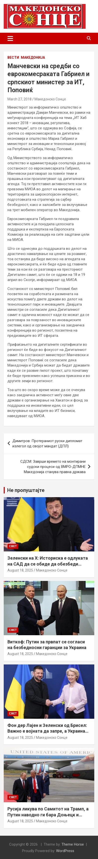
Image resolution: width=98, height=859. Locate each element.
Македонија (33, 57)
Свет (13, 546)
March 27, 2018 (19, 99)
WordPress (65, 851)
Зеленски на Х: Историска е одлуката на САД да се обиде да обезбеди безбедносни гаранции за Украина (47, 563)
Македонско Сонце (50, 99)
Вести (13, 57)
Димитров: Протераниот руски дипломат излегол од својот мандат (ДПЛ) (47, 443)
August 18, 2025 (20, 570)
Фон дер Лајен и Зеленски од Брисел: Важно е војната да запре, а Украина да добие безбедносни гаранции (47, 731)
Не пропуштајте (25, 490)
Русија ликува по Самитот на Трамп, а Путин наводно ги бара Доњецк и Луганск (48, 814)
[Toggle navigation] (10, 38)
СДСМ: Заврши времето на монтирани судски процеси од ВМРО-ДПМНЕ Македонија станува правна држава (53, 466)
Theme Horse (73, 844)
